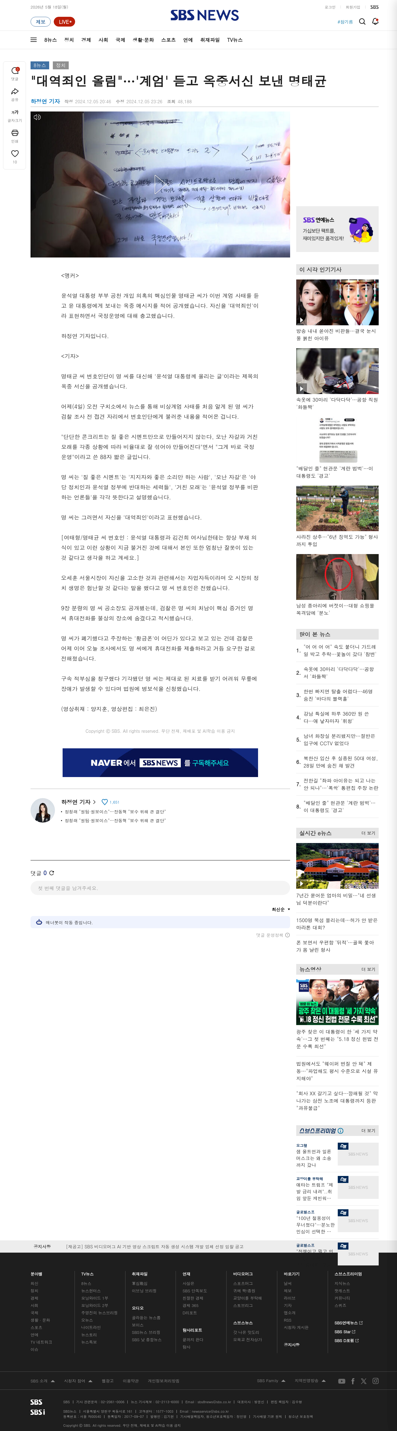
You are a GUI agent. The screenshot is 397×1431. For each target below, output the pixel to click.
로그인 (330, 6)
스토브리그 (243, 1305)
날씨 (288, 1283)
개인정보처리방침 (164, 1381)
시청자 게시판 (296, 1327)
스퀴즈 (340, 1305)
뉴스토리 (89, 1335)
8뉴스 (50, 39)
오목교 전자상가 (247, 1339)
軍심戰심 (140, 1283)
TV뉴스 (235, 39)
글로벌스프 (305, 1211)
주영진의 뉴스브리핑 (99, 1313)
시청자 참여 (78, 1381)
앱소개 (290, 1313)
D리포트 (190, 1313)
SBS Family (271, 1381)
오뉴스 (87, 1320)
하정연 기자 (78, 802)
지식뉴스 (342, 1283)
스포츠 (168, 39)
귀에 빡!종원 (244, 1291)
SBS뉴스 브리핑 (146, 1332)
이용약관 (131, 1381)
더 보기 (367, 832)
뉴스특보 (89, 1342)
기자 (288, 1305)
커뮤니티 (342, 1298)
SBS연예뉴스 (348, 1322)
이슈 (34, 1349)
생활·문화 (143, 39)
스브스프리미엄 (348, 1272)
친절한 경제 (193, 1298)
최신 (34, 1283)
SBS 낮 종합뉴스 (147, 1339)
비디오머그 (243, 1272)
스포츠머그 (243, 1283)
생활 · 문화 (40, 1320)
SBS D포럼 (346, 1340)
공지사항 (291, 1345)
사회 (103, 39)
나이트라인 (91, 1327)
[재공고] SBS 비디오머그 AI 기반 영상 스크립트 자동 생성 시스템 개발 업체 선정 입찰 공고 (155, 1246)
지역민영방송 (310, 1381)
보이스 (138, 1325)
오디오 (138, 1306)
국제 (120, 39)
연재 (187, 1272)
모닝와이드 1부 (94, 1298)
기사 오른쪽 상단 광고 (336, 151)
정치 (69, 39)
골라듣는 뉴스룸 (146, 1317)
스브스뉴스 (243, 1321)
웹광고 (108, 1381)
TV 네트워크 (41, 1342)
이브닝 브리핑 (144, 1291)
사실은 (189, 1283)
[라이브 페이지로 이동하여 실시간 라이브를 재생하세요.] (64, 22)
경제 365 (190, 1305)
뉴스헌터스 (91, 1291)
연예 (188, 39)
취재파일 (210, 39)
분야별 (36, 1272)
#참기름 (345, 22)
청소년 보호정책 (301, 1416)
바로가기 (292, 1272)
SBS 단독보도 (195, 1291)
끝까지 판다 (193, 1339)
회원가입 (353, 6)
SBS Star (344, 1331)
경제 (86, 39)
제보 (288, 1291)
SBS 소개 (43, 1381)
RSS (287, 1320)
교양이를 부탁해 (309, 1178)
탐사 (187, 1347)
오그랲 (301, 1145)
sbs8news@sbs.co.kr (214, 1402)
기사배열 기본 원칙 (267, 1416)
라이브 (290, 1298)
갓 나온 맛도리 (246, 1332)
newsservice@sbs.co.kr (210, 1411)
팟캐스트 (342, 1291)
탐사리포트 (192, 1328)
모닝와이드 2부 (94, 1305)
